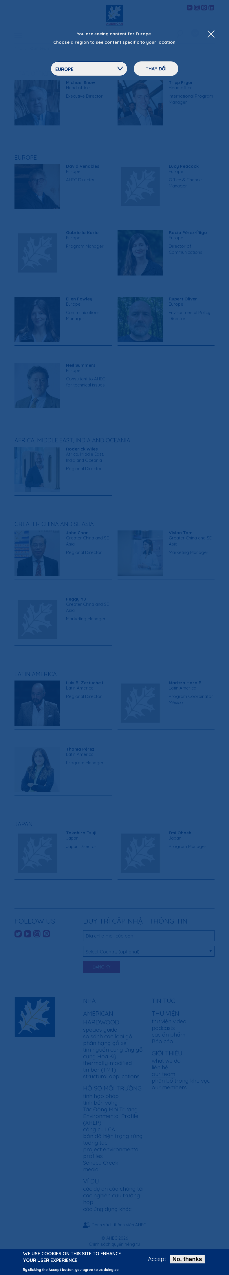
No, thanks (187, 1259)
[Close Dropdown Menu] (211, 34)
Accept (157, 1259)
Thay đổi (156, 69)
